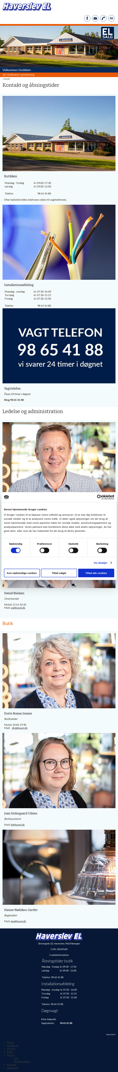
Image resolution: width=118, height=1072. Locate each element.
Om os (10, 1055)
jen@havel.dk (18, 921)
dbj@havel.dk (20, 727)
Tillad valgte (59, 572)
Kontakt (7, 79)
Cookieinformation (59, 954)
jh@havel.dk (18, 824)
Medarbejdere (21, 1061)
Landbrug (12, 1045)
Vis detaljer (100, 562)
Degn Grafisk (110, 1034)
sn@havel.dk (18, 607)
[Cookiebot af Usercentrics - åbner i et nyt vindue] (99, 497)
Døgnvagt (12, 1067)
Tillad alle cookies (96, 572)
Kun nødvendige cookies (22, 572)
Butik (10, 1051)
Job (15, 1058)
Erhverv (11, 1048)
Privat (10, 1042)
